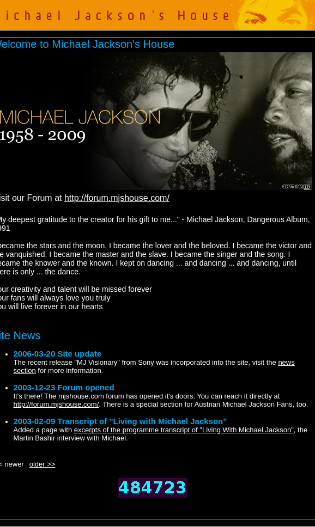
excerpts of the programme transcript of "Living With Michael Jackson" (184, 430)
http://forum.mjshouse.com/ (116, 198)
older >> (42, 464)
